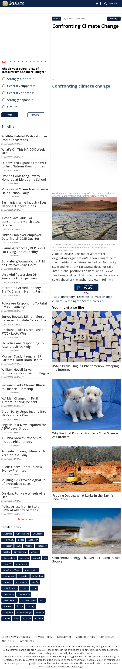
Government (22, 533)
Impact (6, 618)
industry (7, 582)
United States (10, 588)
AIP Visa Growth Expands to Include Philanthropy (21, 440)
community (8, 539)
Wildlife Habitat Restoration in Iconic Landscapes (24, 138)
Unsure (12, 107)
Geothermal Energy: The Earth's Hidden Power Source (86, 559)
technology (38, 576)
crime (34, 588)
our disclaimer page (73, 666)
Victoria (29, 545)
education (23, 576)
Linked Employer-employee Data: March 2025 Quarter (21, 237)
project (24, 588)
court (16, 618)
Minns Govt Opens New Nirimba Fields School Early (24, 191)
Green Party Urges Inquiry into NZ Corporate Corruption (23, 413)
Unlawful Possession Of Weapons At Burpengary (19, 276)
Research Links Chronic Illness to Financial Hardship (23, 387)
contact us (51, 666)
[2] (2, 660)
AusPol (35, 582)
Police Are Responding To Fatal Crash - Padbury (24, 305)
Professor (42, 545)
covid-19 (7, 564)
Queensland (9, 557)
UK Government (28, 600)
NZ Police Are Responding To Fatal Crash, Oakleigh (22, 345)
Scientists (8, 606)
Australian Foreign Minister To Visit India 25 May (23, 453)
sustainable (24, 594)
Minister (34, 551)
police (21, 539)
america (40, 612)
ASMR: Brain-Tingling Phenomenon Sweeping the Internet (85, 368)
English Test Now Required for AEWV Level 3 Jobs (23, 427)
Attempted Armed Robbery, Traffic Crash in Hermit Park (21, 290)
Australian (33, 539)
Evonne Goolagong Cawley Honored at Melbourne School (23, 178)
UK (45, 557)
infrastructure (31, 570)
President (8, 612)
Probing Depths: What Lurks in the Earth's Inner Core (82, 497)
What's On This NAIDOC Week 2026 (23, 151)
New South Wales (11, 570)
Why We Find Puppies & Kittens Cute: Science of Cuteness (85, 435)
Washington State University (84, 301)
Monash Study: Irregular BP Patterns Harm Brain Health (22, 358)
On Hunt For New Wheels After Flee (24, 495)
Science (56, 18)
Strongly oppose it (20, 100)
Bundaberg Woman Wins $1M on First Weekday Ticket (23, 263)
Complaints (47, 641)
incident (39, 618)
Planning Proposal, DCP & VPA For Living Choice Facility (23, 250)
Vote (9, 114)
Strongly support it (20, 79)
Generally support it (21, 86)
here (110, 279)
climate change (101, 297)
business (24, 557)
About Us (27, 641)
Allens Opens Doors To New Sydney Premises (21, 469)
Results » (36, 114)
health (6, 551)
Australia (7, 533)
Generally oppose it (20, 93)
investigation (22, 582)
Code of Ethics (88, 637)
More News (25, 519)
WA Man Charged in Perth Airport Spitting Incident (20, 400)
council (36, 557)
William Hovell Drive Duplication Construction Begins (25, 371)
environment (20, 551)
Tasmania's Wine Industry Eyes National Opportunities (23, 204)
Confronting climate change (81, 86)
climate (57, 301)
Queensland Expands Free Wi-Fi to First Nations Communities (24, 165)
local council (21, 564)
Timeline (7, 126)
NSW (19, 545)
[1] (118, 656)
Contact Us (9, 641)
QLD (42, 600)
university (68, 297)
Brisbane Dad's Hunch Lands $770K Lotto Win (22, 332)
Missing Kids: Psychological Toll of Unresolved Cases (24, 482)
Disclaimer (66, 637)
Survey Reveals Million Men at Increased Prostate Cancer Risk (24, 318)
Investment (8, 576)
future (20, 606)
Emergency (8, 594)
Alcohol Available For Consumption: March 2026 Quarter (20, 221)
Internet (27, 618)
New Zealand (9, 600)
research (83, 297)
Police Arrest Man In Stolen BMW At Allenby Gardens (21, 508)
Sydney (31, 606)
